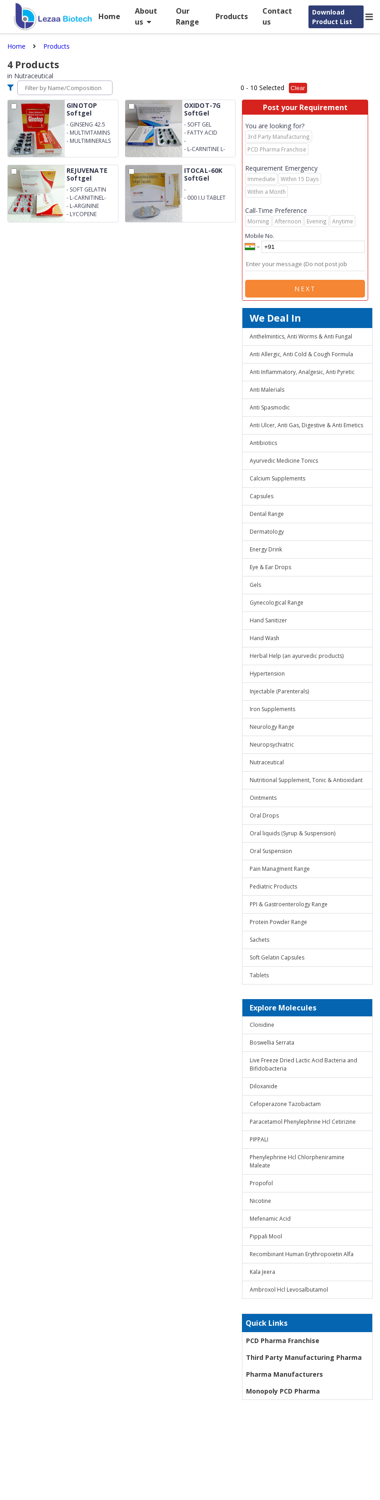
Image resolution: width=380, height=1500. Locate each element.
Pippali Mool (266, 1236)
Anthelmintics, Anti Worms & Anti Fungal (301, 336)
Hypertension (267, 673)
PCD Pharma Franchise (282, 1340)
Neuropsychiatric (272, 744)
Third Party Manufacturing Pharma (304, 1357)
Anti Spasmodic (270, 407)
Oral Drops (264, 815)
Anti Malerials (267, 390)
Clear (298, 88)
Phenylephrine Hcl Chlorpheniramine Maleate (297, 1161)
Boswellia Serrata (272, 1042)
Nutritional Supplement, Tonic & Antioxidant (306, 780)
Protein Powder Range (278, 922)
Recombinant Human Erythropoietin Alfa (302, 1254)
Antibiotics (263, 443)
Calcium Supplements (277, 478)
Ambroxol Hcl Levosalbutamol (289, 1289)
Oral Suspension (271, 851)
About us (146, 16)
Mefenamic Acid (270, 1218)
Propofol (261, 1183)
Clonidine (262, 1025)
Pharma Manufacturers (284, 1374)
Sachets (259, 940)
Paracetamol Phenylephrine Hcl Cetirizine (303, 1122)
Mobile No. (259, 236)
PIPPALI (259, 1139)
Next (305, 288)
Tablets (259, 975)
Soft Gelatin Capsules (277, 957)
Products (232, 16)
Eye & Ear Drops (270, 567)
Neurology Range (272, 727)
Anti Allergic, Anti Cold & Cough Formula (301, 354)
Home (109, 16)
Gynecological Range (276, 602)
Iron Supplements (272, 709)
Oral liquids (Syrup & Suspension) (292, 833)
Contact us (277, 16)
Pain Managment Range (280, 869)
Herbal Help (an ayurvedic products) (297, 656)
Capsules (261, 496)
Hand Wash (264, 638)
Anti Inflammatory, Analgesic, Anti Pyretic (302, 372)
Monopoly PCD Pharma (283, 1391)
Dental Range (267, 514)
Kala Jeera (262, 1272)
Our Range (187, 16)
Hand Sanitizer (268, 620)
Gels (255, 585)
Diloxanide (263, 1086)
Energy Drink (266, 549)
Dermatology (267, 531)
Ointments (263, 798)
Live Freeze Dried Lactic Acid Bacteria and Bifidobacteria (303, 1064)
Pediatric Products (273, 886)
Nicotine (260, 1201)
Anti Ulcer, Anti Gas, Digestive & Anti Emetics (306, 425)
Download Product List (332, 17)
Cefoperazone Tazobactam (285, 1104)
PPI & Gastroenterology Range (289, 904)
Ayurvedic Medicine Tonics (284, 461)
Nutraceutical (267, 762)
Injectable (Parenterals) (279, 691)
